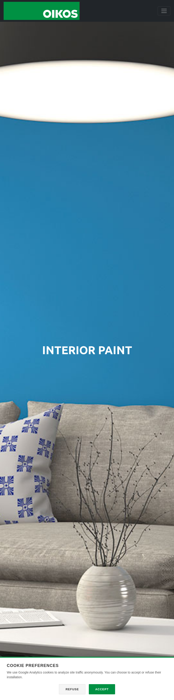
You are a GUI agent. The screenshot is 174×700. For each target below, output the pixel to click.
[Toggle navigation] (164, 10)
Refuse (72, 689)
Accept (102, 689)
